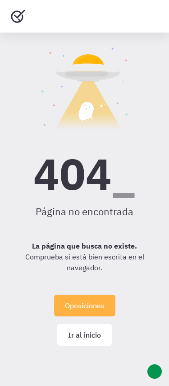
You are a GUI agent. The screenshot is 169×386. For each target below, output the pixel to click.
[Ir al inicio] (18, 16)
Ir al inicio (84, 334)
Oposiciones (85, 305)
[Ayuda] (154, 371)
